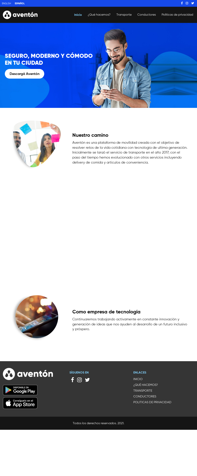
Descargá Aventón (24, 73)
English (6, 3)
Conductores (146, 14)
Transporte (124, 14)
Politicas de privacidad (177, 14)
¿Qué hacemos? (99, 14)
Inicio (78, 15)
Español (20, 3)
